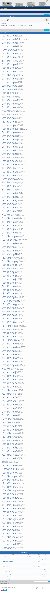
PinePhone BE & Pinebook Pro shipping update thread (10, 571)
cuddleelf (16, 158)
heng (16, 35)
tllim (16, 48)
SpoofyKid (17, 157)
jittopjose (16, 280)
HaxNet (16, 175)
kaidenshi (17, 268)
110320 (16, 135)
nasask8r (16, 109)
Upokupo (17, 190)
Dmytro (17, 52)
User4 (16, 470)
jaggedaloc (16, 73)
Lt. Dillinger (16, 125)
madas (16, 512)
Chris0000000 (17, 132)
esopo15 (16, 538)
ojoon (16, 229)
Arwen (16, 290)
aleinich (16, 283)
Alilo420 (17, 480)
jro (16, 338)
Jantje (16, 38)
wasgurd (16, 146)
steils (16, 380)
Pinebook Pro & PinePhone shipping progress (7, 58)
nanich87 (16, 162)
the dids (16, 428)
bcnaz (16, 532)
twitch (16, 153)
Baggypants (16, 331)
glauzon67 (16, 103)
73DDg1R (16, 253)
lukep (16, 255)
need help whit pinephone (6, 556)
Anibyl (16, 163)
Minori (7, 18)
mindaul (16, 200)
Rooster (17, 254)
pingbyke (16, 206)
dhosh (16, 47)
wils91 (16, 83)
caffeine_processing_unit (19, 39)
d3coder (16, 164)
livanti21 (16, 57)
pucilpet (19, 301)
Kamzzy (16, 77)
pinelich (18, 340)
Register (6, 8)
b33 (15, 127)
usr (16, 308)
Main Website (14, 6)
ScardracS (16, 337)
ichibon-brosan (17, 78)
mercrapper (16, 207)
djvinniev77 (16, 117)
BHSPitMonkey (17, 409)
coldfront (16, 196)
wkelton (16, 258)
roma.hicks (18, 257)
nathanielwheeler (17, 269)
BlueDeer (17, 169)
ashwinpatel (15, 58)
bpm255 (16, 503)
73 (34, 561)
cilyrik (16, 226)
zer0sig (45, 569)
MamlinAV (16, 165)
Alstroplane (16, 466)
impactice (16, 374)
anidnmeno (16, 397)
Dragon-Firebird (17, 531)
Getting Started (22, 6)
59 (34, 574)
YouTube (37, 589)
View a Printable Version (4, 581)
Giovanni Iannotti (17, 545)
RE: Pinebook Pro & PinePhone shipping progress (8, 35)
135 (34, 579)
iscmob (18, 419)
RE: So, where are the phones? (6, 462)
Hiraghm (16, 242)
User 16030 (16, 120)
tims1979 (16, 192)
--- (15, 64)
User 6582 (16, 45)
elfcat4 (16, 167)
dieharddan (17, 178)
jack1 (16, 203)
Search (34, 6)
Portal (32, 6)
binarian (17, 181)
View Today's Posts (7, 9)
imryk (16, 372)
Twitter (37, 588)
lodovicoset (16, 401)
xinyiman (16, 139)
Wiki (25, 6)
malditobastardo (18, 133)
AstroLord (16, 494)
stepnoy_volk (17, 140)
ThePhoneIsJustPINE (17, 171)
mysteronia (16, 156)
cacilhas (16, 535)
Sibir (15, 356)
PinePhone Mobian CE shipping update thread (9, 574)
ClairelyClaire (16, 307)
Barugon (16, 516)
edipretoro (16, 348)
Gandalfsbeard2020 (17, 161)
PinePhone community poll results (7, 566)
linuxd (16, 220)
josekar (18, 492)
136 (34, 571)
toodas (18, 432)
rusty (17, 261)
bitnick (16, 195)
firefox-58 (16, 429)
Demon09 (17, 270)
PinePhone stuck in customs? (5, 548)
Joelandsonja (16, 442)
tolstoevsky (16, 138)
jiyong (16, 465)
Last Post (43, 559)
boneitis (17, 221)
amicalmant (16, 208)
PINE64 (2, 11)
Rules (18, 6)
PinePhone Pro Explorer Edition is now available (9, 569)
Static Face (19, 238)
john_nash (16, 199)
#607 (48, 23)
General (4, 11)
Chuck (16, 458)
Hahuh (18, 341)
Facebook (37, 587)
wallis (16, 322)
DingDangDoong (18, 346)
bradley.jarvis (17, 424)
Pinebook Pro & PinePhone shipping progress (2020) (8, 34)
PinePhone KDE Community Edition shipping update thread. (10, 579)
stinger (17, 368)
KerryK (17, 147)
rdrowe (16, 272)
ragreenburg (16, 108)
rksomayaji (16, 81)
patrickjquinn (17, 53)
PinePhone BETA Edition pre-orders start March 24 (9, 576)
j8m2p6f (17, 501)
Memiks (16, 394)
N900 (10, 548)
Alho (16, 210)
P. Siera (45, 559)
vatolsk (16, 246)
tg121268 (16, 526)
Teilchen (16, 443)
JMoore (17, 54)
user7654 (16, 92)
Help (37, 6)
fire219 (48, 593)
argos (16, 172)
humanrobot (16, 93)
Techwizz (17, 126)
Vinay (16, 149)
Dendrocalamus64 (18, 298)
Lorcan (16, 286)
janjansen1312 (29, 556)
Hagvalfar (16, 128)
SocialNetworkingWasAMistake (19, 129)
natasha (16, 511)
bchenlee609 (17, 111)
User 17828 (16, 85)
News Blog (28, 6)
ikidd (16, 460)
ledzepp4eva (16, 42)
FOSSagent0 (16, 209)
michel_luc (17, 60)
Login (2, 8)
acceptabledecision (17, 70)
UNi (15, 134)
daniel (16, 55)
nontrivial (45, 564)
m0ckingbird (39, 593)
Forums (43, 587)
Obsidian (18, 89)
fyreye (16, 415)
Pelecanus (17, 389)
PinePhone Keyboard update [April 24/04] (8, 561)
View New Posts (2, 9)
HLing (16, 362)
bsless (16, 306)
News (7, 11)
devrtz (16, 186)
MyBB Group (9, 593)
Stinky (16, 231)
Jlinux (16, 404)
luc (15, 202)
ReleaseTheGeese (17, 455)
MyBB (4, 593)
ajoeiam (18, 274)
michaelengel (16, 342)
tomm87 (18, 299)
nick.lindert (16, 271)
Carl (15, 515)
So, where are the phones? (5, 461)
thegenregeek (17, 423)
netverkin (16, 124)
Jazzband (17, 421)
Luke (16, 34)
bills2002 (16, 121)
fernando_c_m (17, 213)
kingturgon (16, 363)
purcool (16, 350)
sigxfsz (16, 184)
